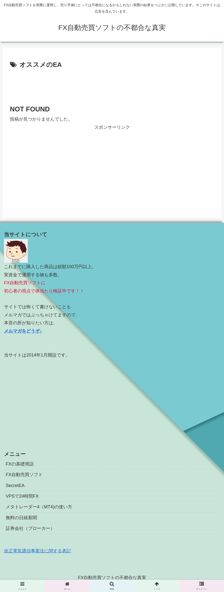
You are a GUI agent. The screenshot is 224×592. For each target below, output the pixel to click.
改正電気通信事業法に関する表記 (37, 550)
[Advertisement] (112, 84)
